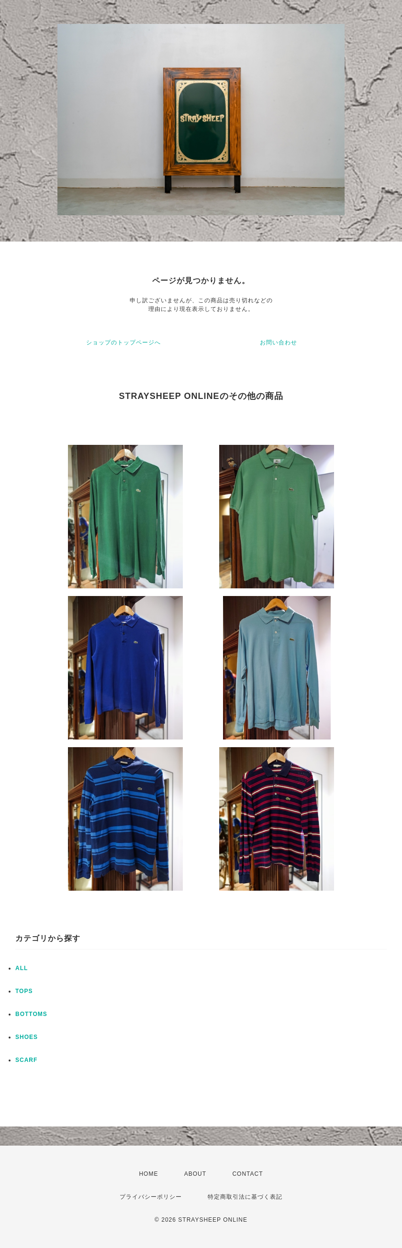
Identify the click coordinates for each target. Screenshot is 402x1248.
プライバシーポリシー (151, 1196)
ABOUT (195, 1174)
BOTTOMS (31, 1014)
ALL (21, 968)
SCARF (26, 1060)
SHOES (26, 1037)
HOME (148, 1174)
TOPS (24, 991)
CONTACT (247, 1174)
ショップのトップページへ (123, 342)
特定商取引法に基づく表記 (245, 1196)
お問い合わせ (278, 342)
